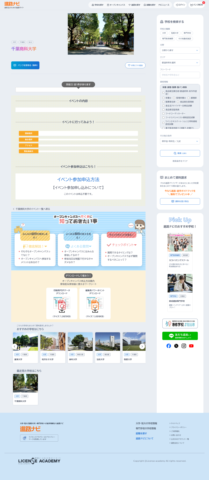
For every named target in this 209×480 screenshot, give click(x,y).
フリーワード (165, 69)
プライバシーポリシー (178, 427)
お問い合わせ (175, 435)
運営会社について (176, 443)
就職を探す (141, 433)
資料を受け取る (180, 201)
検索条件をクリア (180, 161)
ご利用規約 (174, 431)
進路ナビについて (145, 438)
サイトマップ (174, 423)
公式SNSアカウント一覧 (179, 439)
